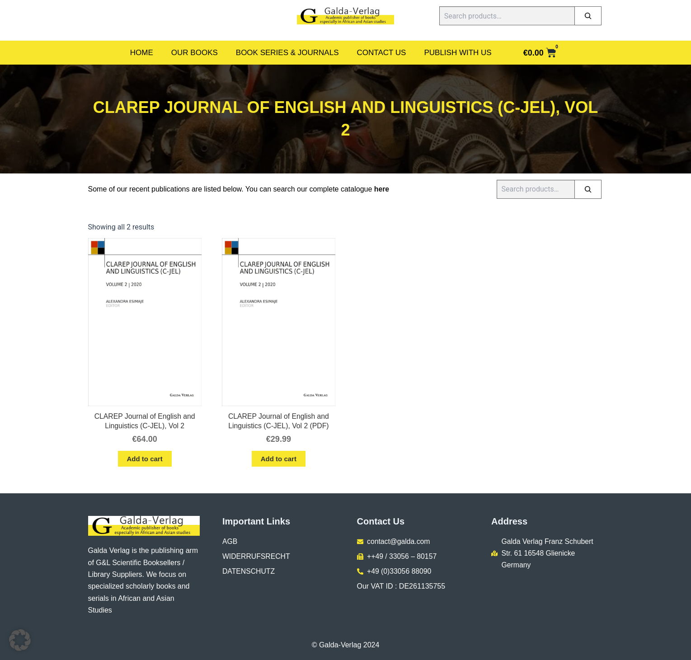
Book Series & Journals (287, 52)
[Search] (588, 15)
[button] (20, 640)
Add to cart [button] (145, 459)
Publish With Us (457, 52)
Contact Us (381, 52)
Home (141, 52)
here (382, 189)
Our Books (194, 52)
